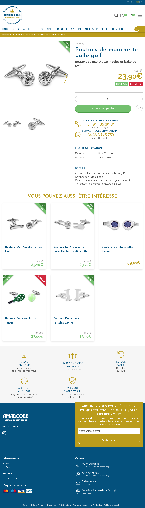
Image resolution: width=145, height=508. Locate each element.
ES (127, 2)
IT (142, 2)
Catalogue (18, 34)
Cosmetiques (119, 29)
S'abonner (108, 440)
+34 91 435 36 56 (109, 465)
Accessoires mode (96, 29)
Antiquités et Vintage (37, 29)
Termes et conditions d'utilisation (87, 505)
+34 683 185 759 (109, 474)
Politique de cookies (113, 505)
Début (5, 34)
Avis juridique (65, 505)
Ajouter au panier (103, 108)
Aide (8, 467)
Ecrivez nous (109, 483)
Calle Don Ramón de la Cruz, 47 (109, 492)
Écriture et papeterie (68, 29)
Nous (8, 463)
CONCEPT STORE (10, 29)
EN (132, 2)
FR (137, 2)
